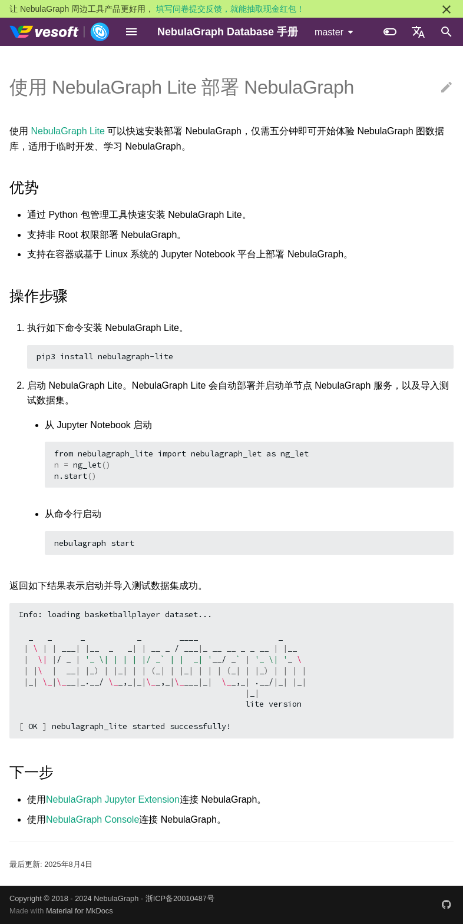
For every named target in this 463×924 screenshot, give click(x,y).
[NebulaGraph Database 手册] (60, 32)
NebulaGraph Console (92, 819)
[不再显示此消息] (446, 9)
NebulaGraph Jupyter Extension (113, 799)
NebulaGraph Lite (67, 131)
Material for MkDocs (79, 910)
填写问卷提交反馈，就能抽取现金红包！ (230, 9)
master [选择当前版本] (329, 32)
